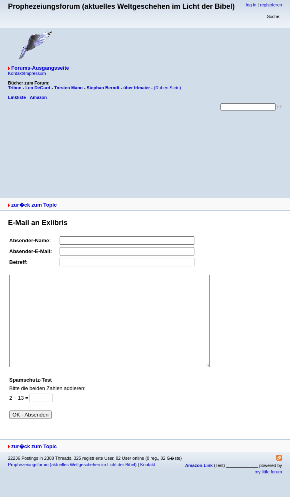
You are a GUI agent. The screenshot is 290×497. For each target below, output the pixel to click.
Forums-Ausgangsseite (40, 68)
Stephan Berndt (103, 87)
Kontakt (147, 482)
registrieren (271, 4)
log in (251, 4)
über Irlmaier (136, 87)
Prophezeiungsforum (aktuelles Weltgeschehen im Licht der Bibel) (72, 482)
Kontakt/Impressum (27, 73)
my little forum (268, 489)
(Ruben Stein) (167, 87)
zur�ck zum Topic (34, 205)
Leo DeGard (37, 87)
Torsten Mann (68, 87)
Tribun (15, 87)
